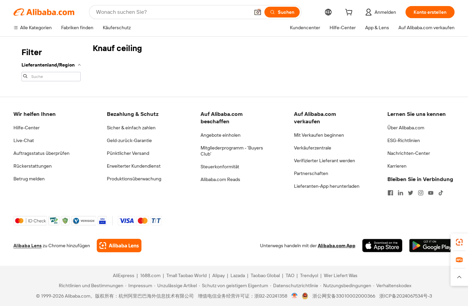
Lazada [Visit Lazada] (237, 275)
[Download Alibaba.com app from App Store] (382, 245)
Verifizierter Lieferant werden (324, 160)
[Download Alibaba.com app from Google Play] (432, 245)
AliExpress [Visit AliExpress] (123, 275)
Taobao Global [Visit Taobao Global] (265, 275)
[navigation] (51, 63)
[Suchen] (282, 12)
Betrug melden (29, 178)
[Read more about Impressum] (138, 285)
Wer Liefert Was (340, 275)
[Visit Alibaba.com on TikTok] (441, 193)
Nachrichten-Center (408, 153)
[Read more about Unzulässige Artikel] (175, 285)
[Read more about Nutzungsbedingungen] (345, 285)
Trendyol (309, 275)
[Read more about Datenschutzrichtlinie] (294, 285)
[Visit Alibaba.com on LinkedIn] (400, 193)
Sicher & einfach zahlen (131, 127)
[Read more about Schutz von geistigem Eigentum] (233, 285)
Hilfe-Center (26, 127)
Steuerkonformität (220, 166)
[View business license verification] (294, 296)
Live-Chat (23, 140)
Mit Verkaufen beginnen (319, 135)
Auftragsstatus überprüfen (41, 153)
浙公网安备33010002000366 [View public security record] (343, 296)
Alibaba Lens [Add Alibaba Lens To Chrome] (27, 245)
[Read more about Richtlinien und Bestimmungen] (90, 285)
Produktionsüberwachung (134, 178)
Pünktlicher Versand (128, 153)
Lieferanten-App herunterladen (326, 186)
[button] (258, 12)
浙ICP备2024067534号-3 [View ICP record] (405, 296)
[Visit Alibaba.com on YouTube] (431, 193)
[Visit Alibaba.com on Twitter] (411, 193)
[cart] (350, 13)
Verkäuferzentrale (312, 147)
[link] (459, 242)
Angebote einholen (221, 135)
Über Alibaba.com (405, 127)
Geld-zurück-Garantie (129, 140)
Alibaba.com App (336, 245)
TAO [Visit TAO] (290, 275)
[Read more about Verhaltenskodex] (392, 285)
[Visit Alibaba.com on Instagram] (421, 193)
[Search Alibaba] (172, 12)
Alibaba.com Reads (220, 179)
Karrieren (397, 166)
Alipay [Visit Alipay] (218, 275)
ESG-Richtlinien (403, 140)
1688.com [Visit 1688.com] (150, 275)
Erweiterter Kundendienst (134, 166)
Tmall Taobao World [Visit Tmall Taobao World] (186, 275)
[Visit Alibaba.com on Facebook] (390, 193)
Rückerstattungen (32, 166)
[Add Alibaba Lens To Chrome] (119, 245)
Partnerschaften (311, 173)
